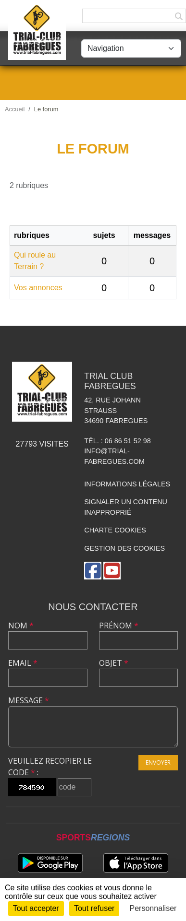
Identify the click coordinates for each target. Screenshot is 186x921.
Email (22, 663)
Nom (21, 625)
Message (28, 700)
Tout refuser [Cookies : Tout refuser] (94, 908)
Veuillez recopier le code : (50, 767)
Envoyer (158, 762)
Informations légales (127, 484)
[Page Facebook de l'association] (92, 570)
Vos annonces (38, 287)
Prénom (118, 625)
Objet (113, 663)
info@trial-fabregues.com (114, 456)
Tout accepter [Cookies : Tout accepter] (36, 908)
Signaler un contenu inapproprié (125, 507)
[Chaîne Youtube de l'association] (112, 570)
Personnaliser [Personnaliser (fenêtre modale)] (153, 908)
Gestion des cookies (124, 548)
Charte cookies (115, 530)
